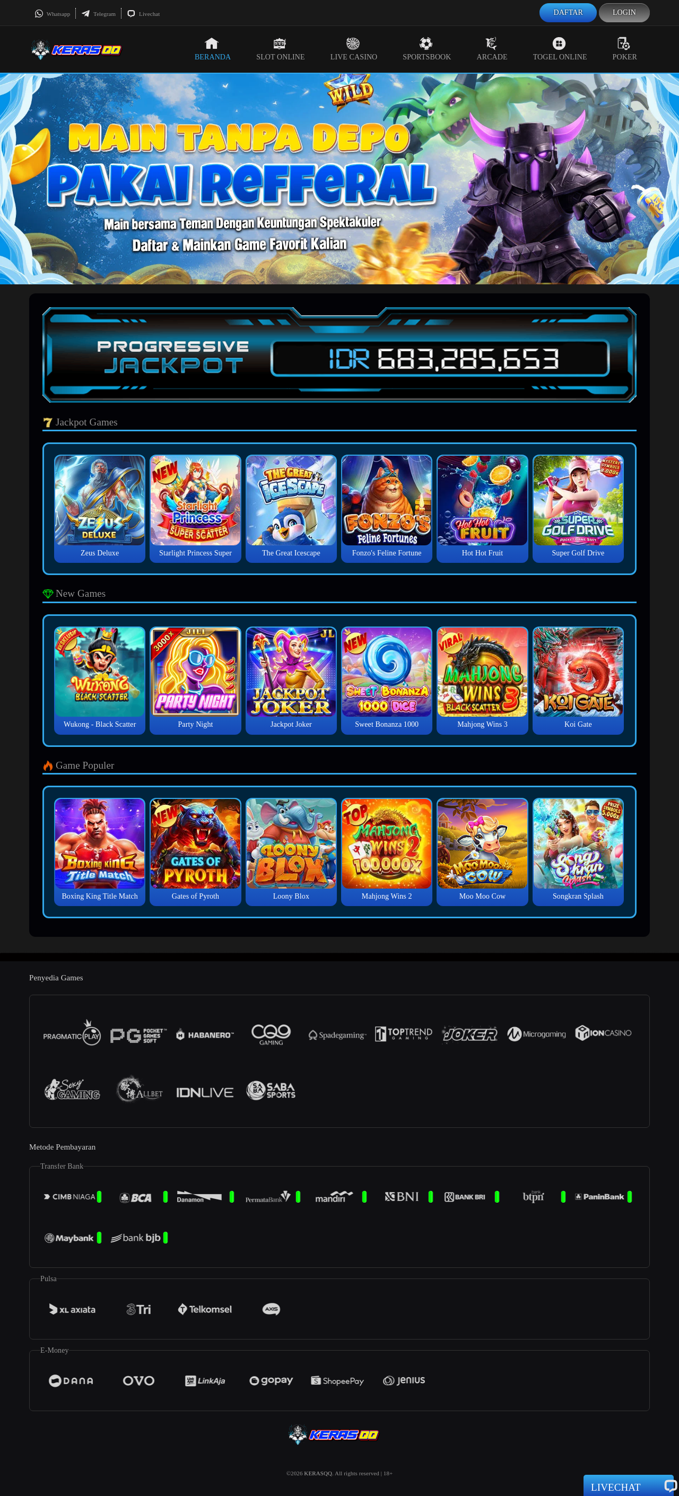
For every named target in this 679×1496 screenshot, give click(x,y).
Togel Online (560, 49)
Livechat (143, 14)
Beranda (213, 49)
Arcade (492, 49)
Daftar (568, 12)
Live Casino (354, 49)
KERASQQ (318, 1473)
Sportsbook (427, 49)
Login (624, 12)
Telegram (98, 14)
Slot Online (280, 49)
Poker (625, 49)
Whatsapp (52, 14)
